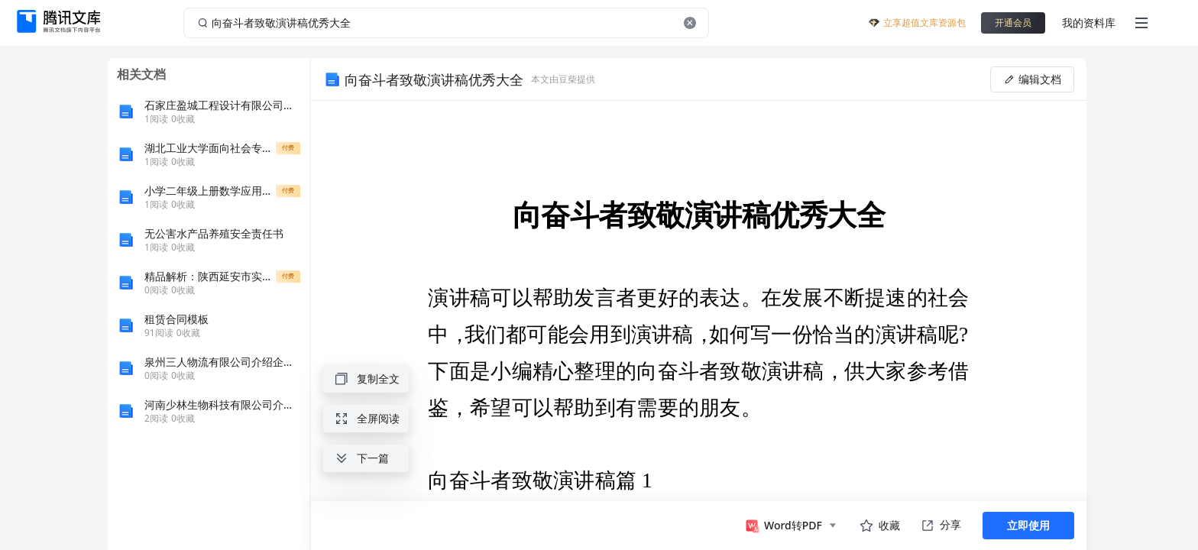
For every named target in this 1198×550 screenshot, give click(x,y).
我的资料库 (1088, 22)
